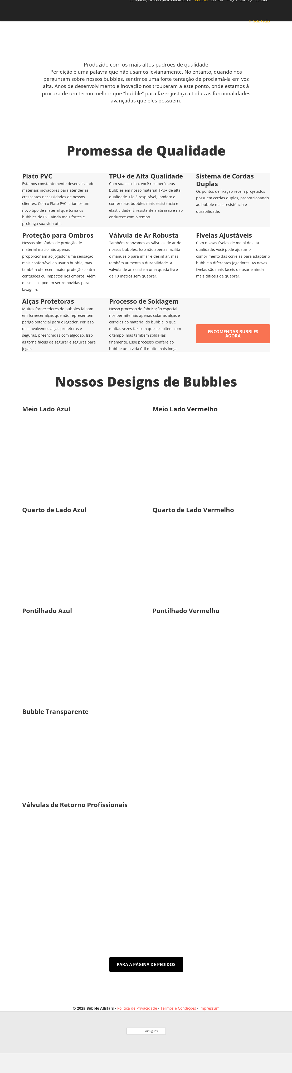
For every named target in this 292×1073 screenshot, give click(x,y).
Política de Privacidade (137, 1008)
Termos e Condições (178, 1008)
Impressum (209, 1008)
